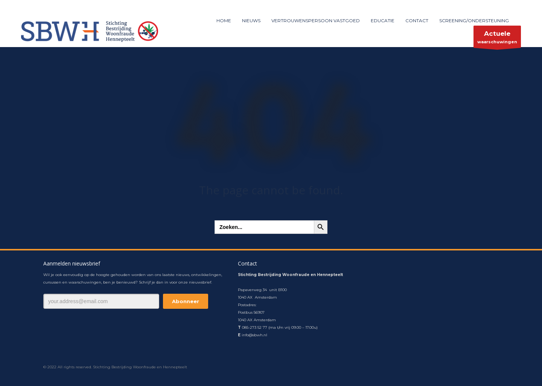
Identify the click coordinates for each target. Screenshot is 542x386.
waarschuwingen (497, 38)
